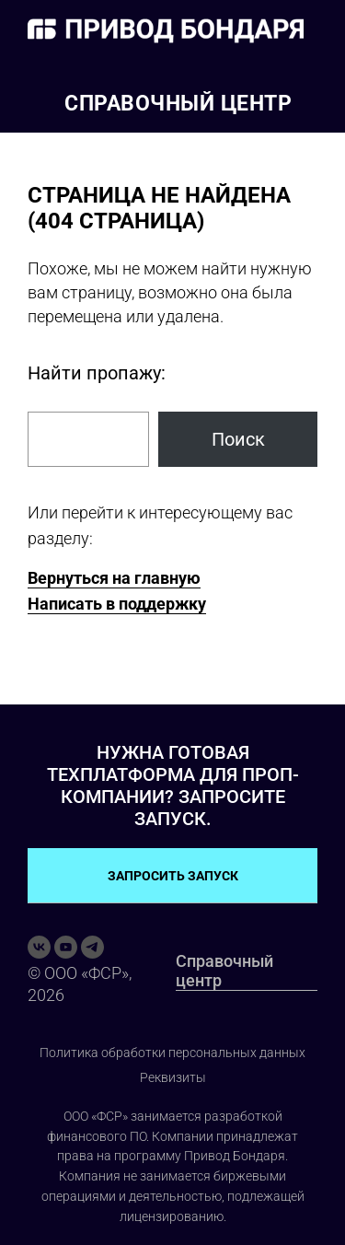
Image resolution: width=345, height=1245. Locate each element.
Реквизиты (173, 1077)
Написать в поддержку (117, 603)
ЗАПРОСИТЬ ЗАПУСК (173, 875)
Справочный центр (178, 103)
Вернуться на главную (114, 578)
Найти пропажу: (97, 373)
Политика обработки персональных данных (172, 1052)
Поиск (238, 439)
